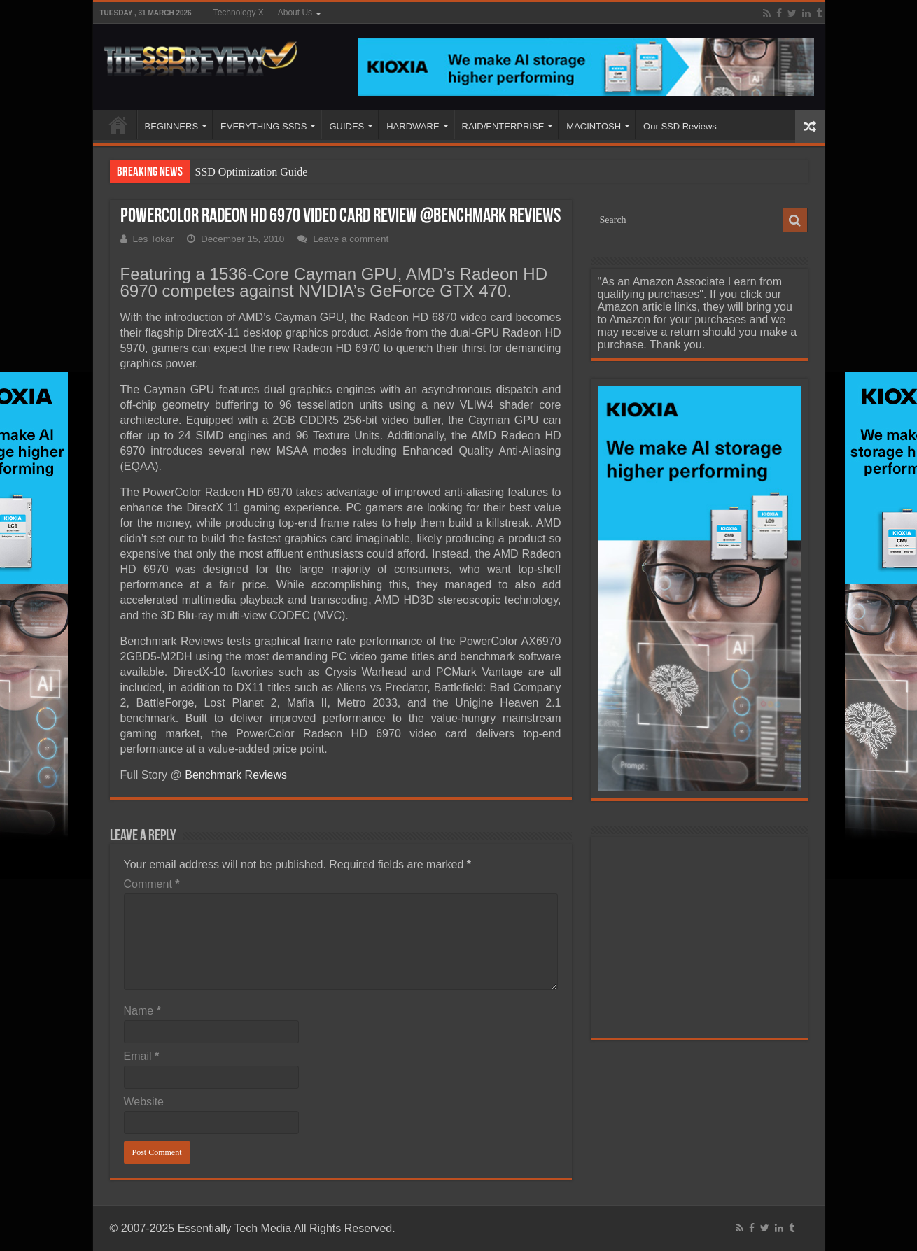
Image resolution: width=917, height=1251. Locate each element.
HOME (118, 124)
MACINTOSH (593, 126)
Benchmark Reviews (236, 775)
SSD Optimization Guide (251, 172)
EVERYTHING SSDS (263, 126)
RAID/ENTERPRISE (503, 126)
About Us (295, 12)
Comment (152, 884)
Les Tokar (153, 239)
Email (142, 1056)
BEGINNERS (172, 126)
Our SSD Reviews (680, 126)
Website (144, 1102)
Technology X (239, 12)
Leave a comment (350, 239)
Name (142, 1011)
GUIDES (346, 126)
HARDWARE (412, 126)
